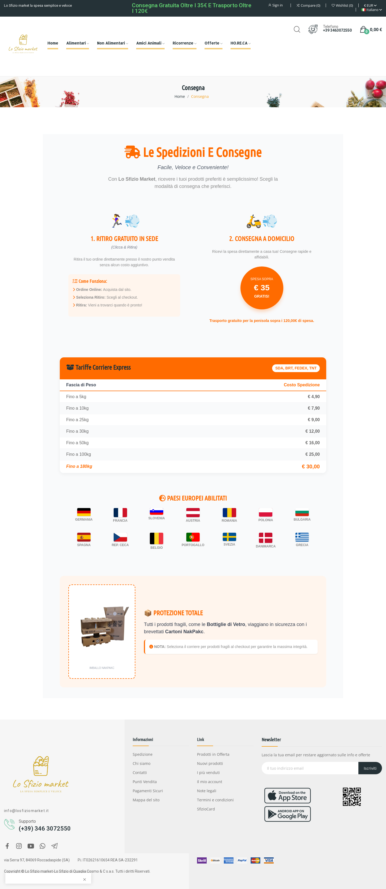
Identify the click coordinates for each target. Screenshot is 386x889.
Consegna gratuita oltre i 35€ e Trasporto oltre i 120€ (191, 8)
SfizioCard (206, 809)
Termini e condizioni (215, 799)
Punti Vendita (145, 781)
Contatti (140, 772)
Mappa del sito (146, 799)
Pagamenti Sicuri (148, 790)
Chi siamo (141, 763)
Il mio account (209, 781)
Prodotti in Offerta (213, 754)
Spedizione (143, 754)
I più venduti (208, 772)
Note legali (206, 790)
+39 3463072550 (337, 30)
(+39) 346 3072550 (45, 828)
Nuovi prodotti (210, 763)
